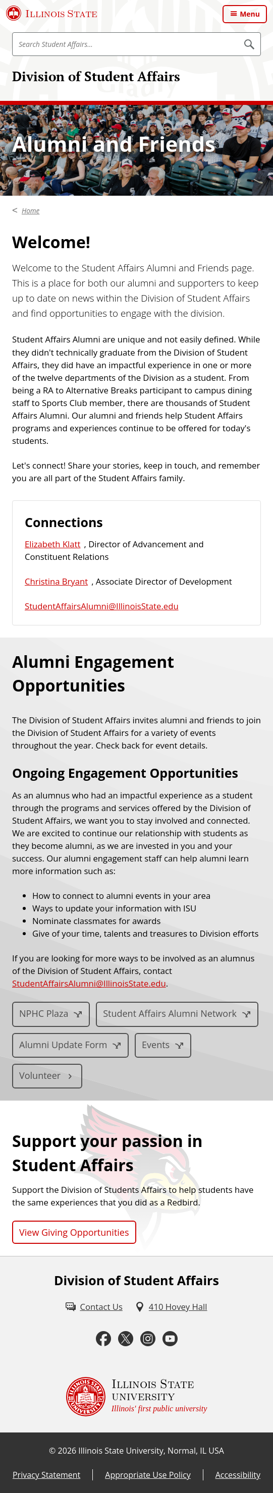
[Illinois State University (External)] (51, 13)
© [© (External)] (52, 1450)
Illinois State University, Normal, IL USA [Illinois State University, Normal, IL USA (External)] (151, 1450)
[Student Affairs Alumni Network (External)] (177, 1014)
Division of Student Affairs (96, 76)
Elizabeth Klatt (53, 544)
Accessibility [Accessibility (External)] (237, 1474)
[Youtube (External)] (170, 1339)
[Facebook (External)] (103, 1339)
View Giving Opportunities (74, 1232)
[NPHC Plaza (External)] (51, 1014)
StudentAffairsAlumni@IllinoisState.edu (102, 606)
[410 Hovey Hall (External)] (171, 1306)
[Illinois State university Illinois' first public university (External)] (136, 1396)
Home (30, 210)
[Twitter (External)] (126, 1339)
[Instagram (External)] (148, 1339)
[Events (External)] (163, 1045)
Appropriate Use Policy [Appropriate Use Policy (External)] (147, 1474)
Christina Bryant (56, 581)
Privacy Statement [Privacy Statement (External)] (46, 1474)
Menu (250, 14)
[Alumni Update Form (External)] (70, 1045)
